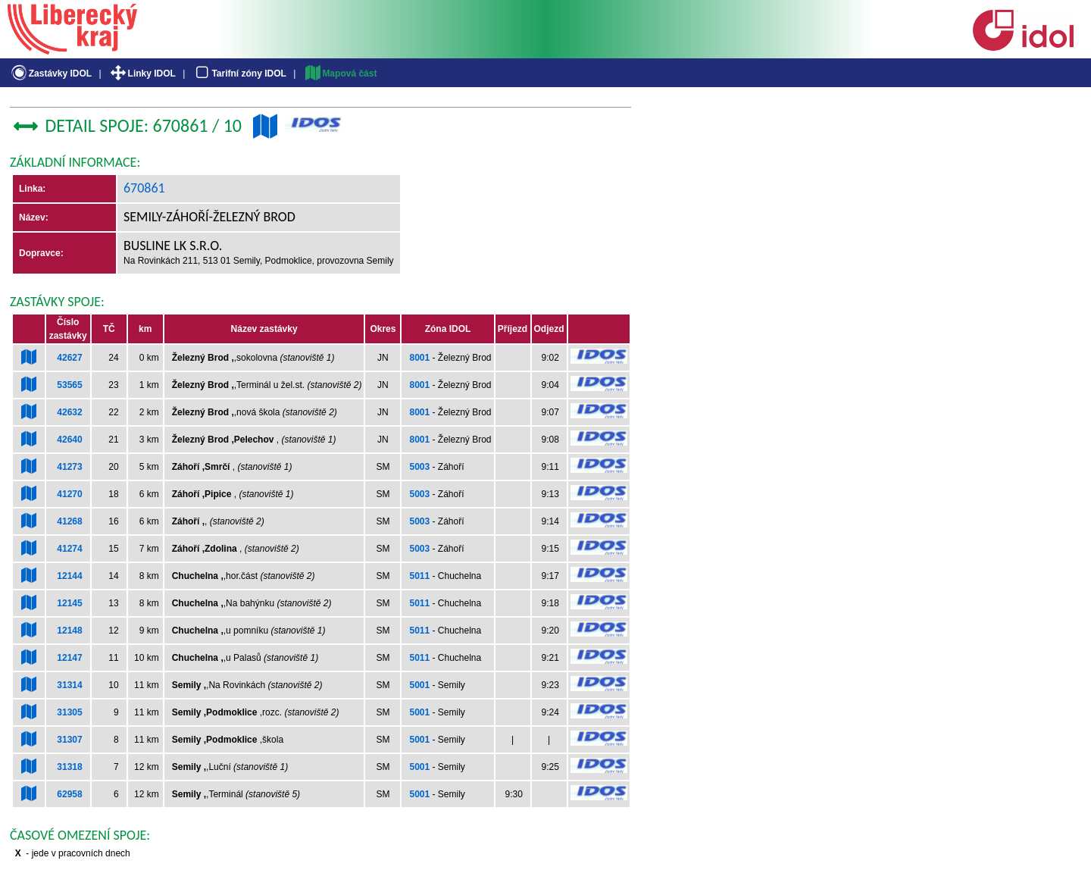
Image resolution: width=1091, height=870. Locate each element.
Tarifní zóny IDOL (239, 73)
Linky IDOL (142, 73)
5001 (419, 685)
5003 (419, 467)
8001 (419, 357)
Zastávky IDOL (50, 73)
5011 (419, 576)
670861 (144, 188)
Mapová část (340, 73)
